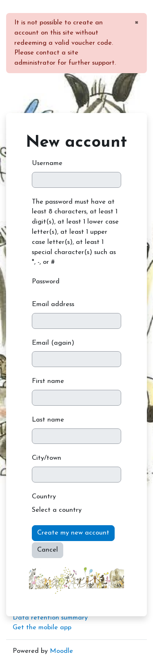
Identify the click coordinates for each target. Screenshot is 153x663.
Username (47, 163)
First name (48, 381)
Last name (48, 420)
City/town (46, 458)
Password (46, 281)
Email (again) (53, 343)
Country (44, 496)
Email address (53, 304)
